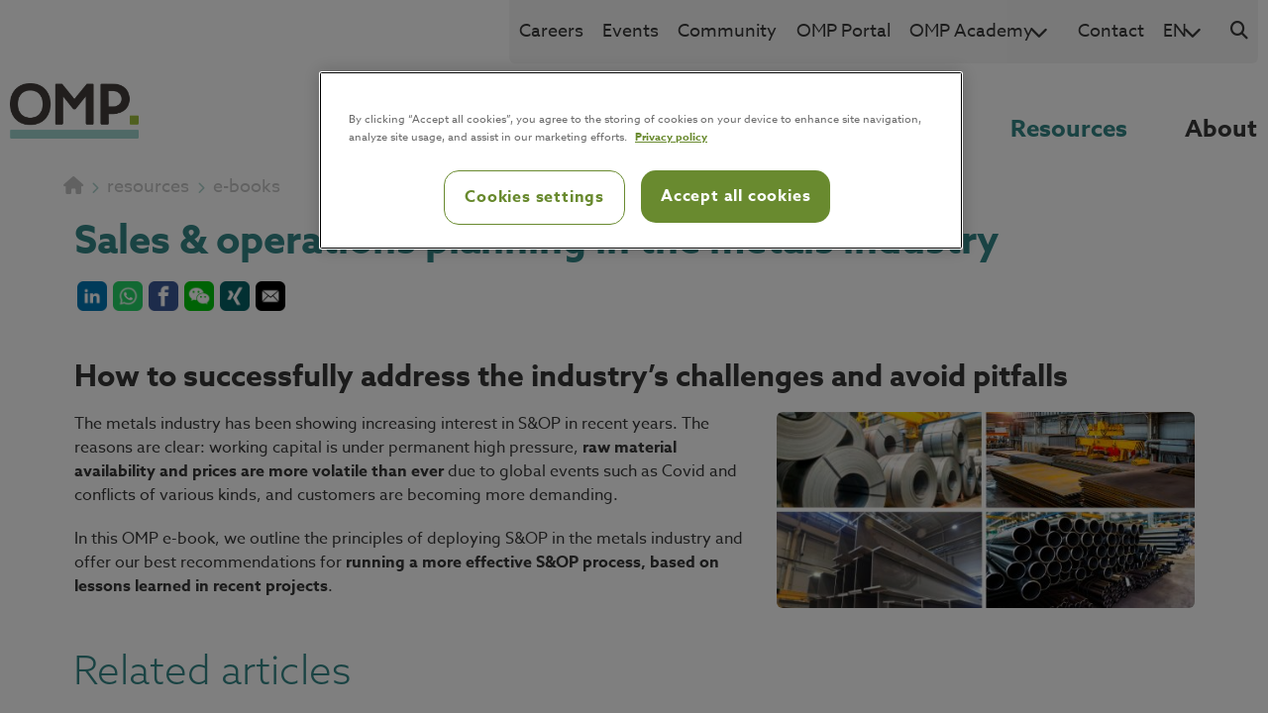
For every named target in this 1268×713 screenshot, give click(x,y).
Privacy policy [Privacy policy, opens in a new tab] (671, 136)
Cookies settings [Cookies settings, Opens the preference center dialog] (534, 197)
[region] (641, 160)
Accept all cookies (735, 196)
